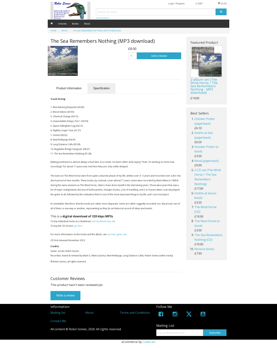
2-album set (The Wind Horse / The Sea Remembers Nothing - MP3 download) (204, 86)
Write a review (65, 295)
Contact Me (58, 321)
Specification (101, 88)
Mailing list (57, 313)
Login (171, 3)
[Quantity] (132, 55)
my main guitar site (117, 234)
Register (180, 3)
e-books (62, 23)
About (89, 313)
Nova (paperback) (206, 161)
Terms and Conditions (135, 313)
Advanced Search (102, 18)
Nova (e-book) (204, 249)
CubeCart (148, 342)
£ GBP (199, 3)
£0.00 (222, 3)
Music (87, 23)
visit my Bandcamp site (103, 221)
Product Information (69, 88)
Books (75, 23)
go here (78, 225)
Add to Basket (159, 55)
